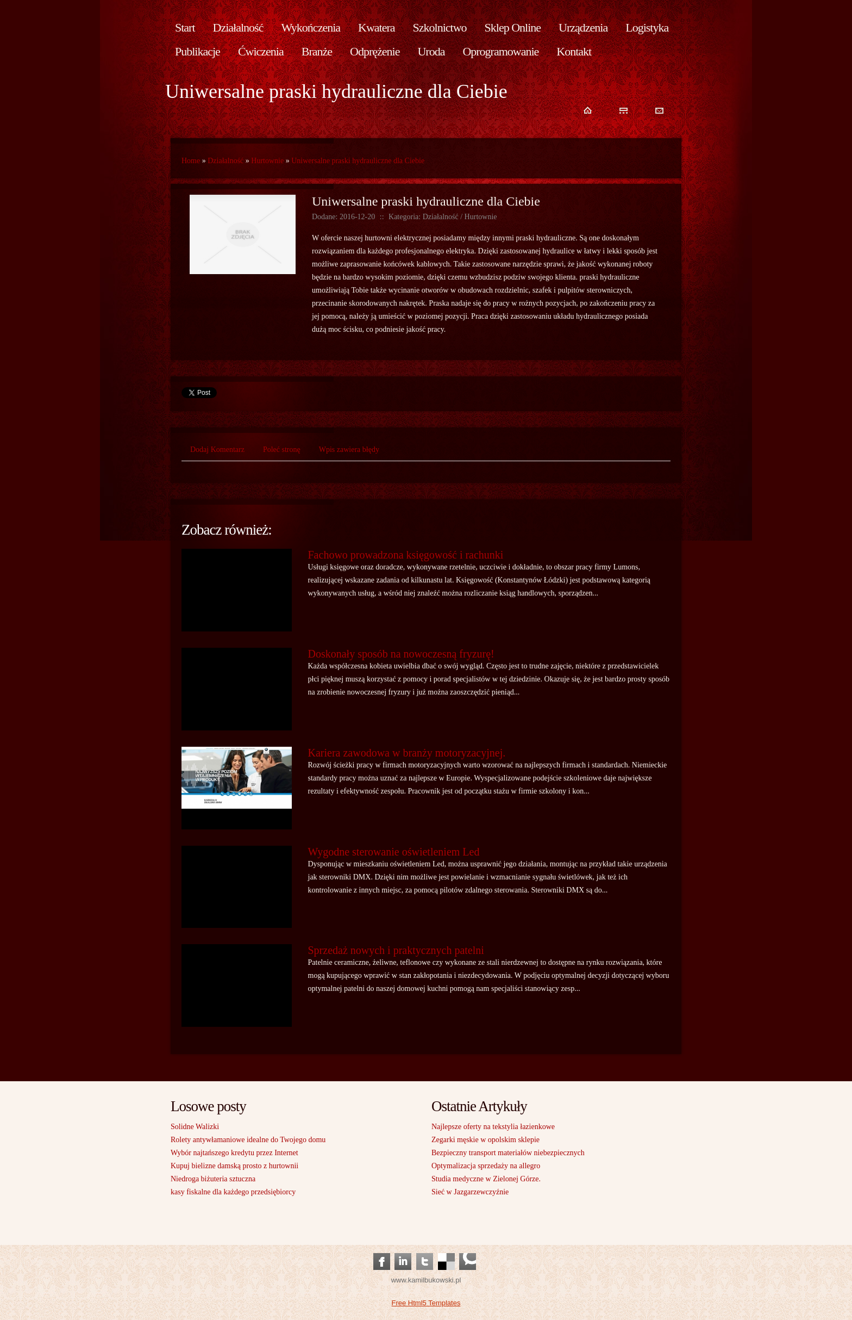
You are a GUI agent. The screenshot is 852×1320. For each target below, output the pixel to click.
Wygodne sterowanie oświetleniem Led (394, 852)
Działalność (225, 161)
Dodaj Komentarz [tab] (217, 449)
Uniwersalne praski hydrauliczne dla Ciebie (357, 161)
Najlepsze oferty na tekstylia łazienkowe (493, 1127)
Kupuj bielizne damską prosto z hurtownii (234, 1166)
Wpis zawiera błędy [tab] (349, 449)
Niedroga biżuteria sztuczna (213, 1179)
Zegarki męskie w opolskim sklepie (485, 1140)
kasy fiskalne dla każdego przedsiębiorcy (233, 1192)
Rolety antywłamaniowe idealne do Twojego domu (248, 1140)
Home (190, 161)
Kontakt (573, 51)
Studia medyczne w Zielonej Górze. (486, 1179)
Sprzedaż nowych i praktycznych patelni (396, 950)
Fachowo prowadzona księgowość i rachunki (406, 555)
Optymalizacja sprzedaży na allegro (485, 1166)
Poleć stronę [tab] (281, 449)
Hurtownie (267, 161)
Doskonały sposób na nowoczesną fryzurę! (401, 654)
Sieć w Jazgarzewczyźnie (470, 1192)
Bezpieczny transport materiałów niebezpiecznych (508, 1153)
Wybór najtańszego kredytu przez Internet (234, 1153)
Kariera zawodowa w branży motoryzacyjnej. (407, 753)
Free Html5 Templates (426, 1303)
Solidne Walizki (195, 1127)
